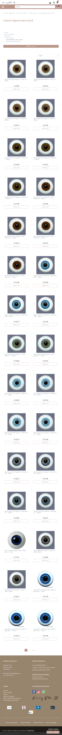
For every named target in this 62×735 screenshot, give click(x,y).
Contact (5, 694)
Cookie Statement (38, 722)
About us (5, 690)
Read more (31, 730)
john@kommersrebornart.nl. (40, 679)
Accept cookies (53, 732)
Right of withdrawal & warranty (12, 698)
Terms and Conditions (12, 722)
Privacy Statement (25, 722)
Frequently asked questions (11, 700)
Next (34, 650)
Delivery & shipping (8, 696)
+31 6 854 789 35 (8, 675)
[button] (58, 7)
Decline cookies (53, 729)
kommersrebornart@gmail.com (12, 673)
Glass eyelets (10, 38)
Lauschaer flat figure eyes (13, 41)
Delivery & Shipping (51, 722)
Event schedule (7, 692)
